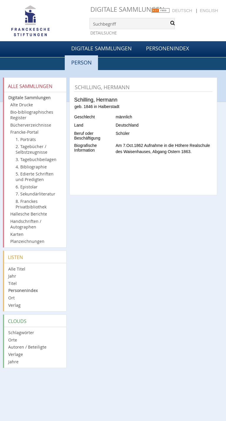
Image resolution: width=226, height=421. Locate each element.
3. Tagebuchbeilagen (36, 159)
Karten (17, 234)
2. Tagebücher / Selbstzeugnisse (31, 149)
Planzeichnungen (27, 241)
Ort (11, 298)
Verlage (15, 354)
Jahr (12, 276)
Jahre (13, 361)
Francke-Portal (24, 132)
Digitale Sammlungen (127, 9)
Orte (12, 340)
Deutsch (182, 10)
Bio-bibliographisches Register (31, 114)
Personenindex (167, 48)
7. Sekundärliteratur (35, 194)
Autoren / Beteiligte (27, 347)
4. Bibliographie (31, 167)
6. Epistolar (27, 187)
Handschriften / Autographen (25, 224)
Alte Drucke (21, 104)
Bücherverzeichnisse (30, 125)
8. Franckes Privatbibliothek (31, 204)
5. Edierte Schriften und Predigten (35, 176)
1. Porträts (26, 139)
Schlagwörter (21, 332)
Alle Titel (16, 269)
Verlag (14, 305)
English (209, 10)
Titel (12, 283)
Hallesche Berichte (28, 214)
